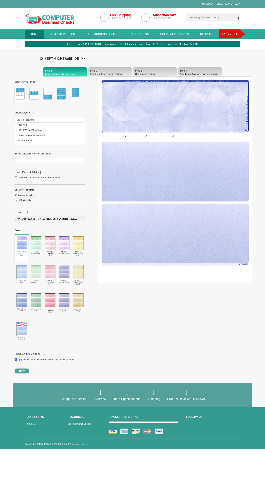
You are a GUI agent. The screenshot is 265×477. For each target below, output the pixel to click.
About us (31, 427)
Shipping (154, 395)
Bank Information (155, 72)
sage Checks (139, 34)
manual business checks (79, 442)
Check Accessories (174, 34)
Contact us (32, 442)
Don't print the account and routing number (39, 177)
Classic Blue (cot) (21, 274)
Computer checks (62, 34)
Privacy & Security (35, 432)
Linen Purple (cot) (64, 302)
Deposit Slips (73, 452)
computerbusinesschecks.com (53, 474)
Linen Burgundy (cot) (50, 303)
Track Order (32, 452)
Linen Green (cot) (36, 302)
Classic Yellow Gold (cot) (78, 275)
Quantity (20, 211)
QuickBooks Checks (103, 34)
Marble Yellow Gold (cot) (78, 246)
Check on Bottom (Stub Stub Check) (47, 93)
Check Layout (22, 112)
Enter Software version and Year (33, 153)
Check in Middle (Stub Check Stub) (33, 93)
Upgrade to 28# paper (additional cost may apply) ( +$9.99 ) (46, 359)
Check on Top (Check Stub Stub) (20, 93)
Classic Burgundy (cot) (50, 275)
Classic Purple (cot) (64, 274)
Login (237, 4)
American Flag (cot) (21, 331)
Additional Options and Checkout (200, 72)
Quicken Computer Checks (80, 447)
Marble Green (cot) (36, 245)
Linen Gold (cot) (78, 302)
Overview (99, 395)
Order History (224, 4)
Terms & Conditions (36, 437)
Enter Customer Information (110, 72)
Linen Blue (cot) (21, 302)
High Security (24, 199)
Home (34, 34)
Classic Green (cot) (36, 274)
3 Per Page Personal (75, 93)
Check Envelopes (76, 457)
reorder (207, 34)
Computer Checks (73, 395)
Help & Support (34, 457)
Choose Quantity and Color (65, 72)
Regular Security (26, 195)
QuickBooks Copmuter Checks (82, 437)
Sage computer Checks (79, 427)
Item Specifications (127, 395)
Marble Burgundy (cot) (50, 246)
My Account (208, 4)
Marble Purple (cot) (64, 245)
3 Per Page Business (61, 93)
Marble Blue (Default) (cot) (22, 246)
